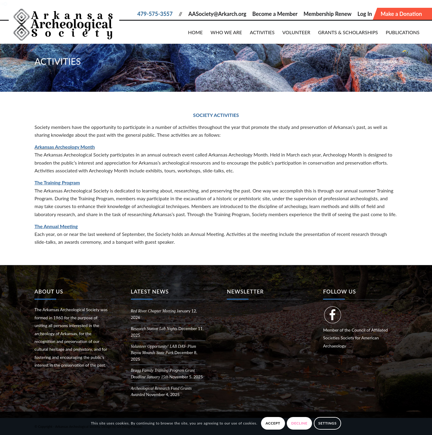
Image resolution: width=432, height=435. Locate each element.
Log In (365, 13)
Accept (273, 423)
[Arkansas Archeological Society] (65, 22)
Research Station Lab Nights (154, 328)
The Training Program (57, 182)
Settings (327, 423)
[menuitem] (195, 32)
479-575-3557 (155, 13)
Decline (299, 423)
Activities (57, 61)
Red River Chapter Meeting (153, 311)
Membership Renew (328, 13)
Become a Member (275, 13)
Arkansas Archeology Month (64, 147)
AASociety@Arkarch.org (217, 13)
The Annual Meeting (56, 226)
